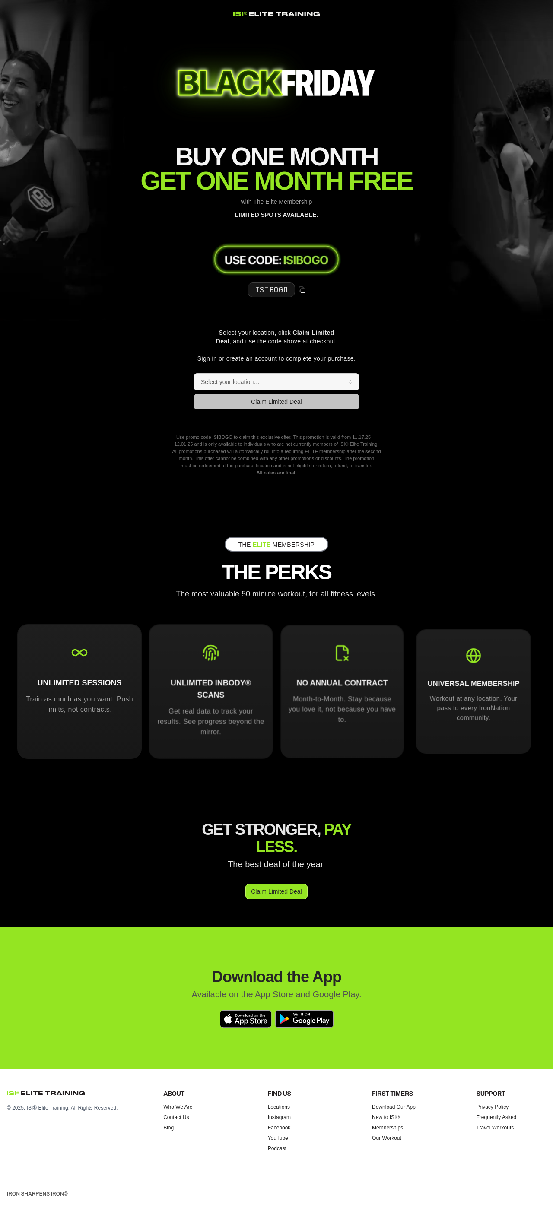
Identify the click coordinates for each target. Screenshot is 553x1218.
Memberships (387, 1128)
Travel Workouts (495, 1128)
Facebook (279, 1128)
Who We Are (177, 1107)
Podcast (277, 1148)
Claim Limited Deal (276, 401)
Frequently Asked (497, 1117)
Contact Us (176, 1117)
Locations (279, 1107)
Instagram (279, 1117)
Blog (168, 1128)
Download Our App (394, 1107)
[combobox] (276, 381)
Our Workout (386, 1138)
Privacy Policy (493, 1107)
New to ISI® (386, 1117)
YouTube (278, 1138)
